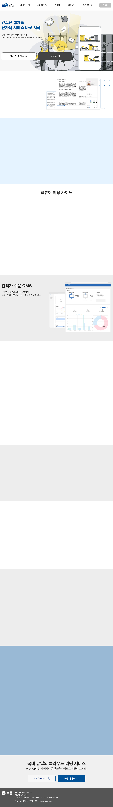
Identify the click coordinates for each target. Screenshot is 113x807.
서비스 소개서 (19, 56)
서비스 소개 (25, 5)
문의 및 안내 (88, 5)
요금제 (57, 5)
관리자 (105, 5)
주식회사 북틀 (20, 792)
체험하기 (71, 5)
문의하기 (55, 56)
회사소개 (29, 792)
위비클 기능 (42, 5)
